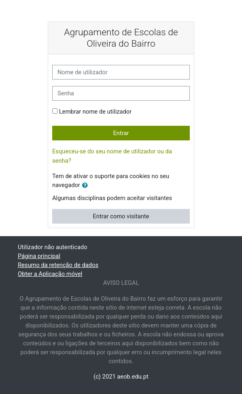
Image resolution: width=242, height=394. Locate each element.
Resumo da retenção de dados (58, 265)
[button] (86, 185)
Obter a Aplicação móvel (50, 274)
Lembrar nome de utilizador (95, 111)
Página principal (39, 256)
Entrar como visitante (121, 216)
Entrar (121, 133)
